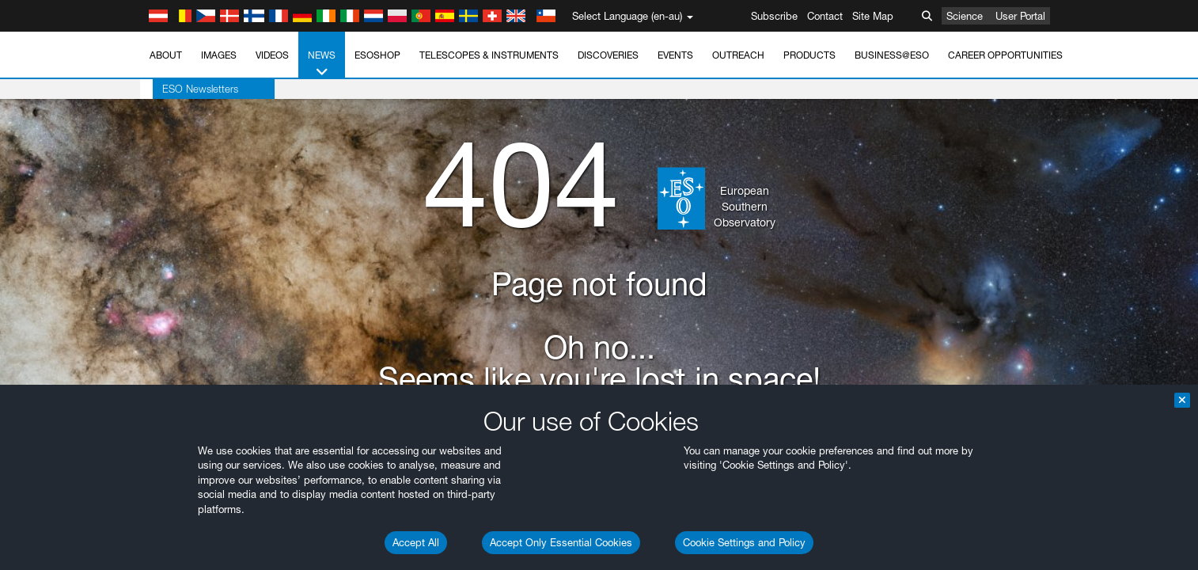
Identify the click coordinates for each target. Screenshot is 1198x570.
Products (809, 55)
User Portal (1020, 16)
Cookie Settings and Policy (744, 542)
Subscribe (774, 16)
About (166, 55)
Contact (825, 16)
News (321, 64)
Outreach (738, 55)
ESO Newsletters (188, 88)
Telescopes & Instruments (489, 55)
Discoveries (608, 55)
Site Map (872, 16)
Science (964, 16)
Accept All (415, 542)
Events (675, 55)
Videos (272, 55)
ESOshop (377, 55)
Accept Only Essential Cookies (561, 542)
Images (219, 55)
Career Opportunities (1005, 55)
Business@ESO (892, 55)
